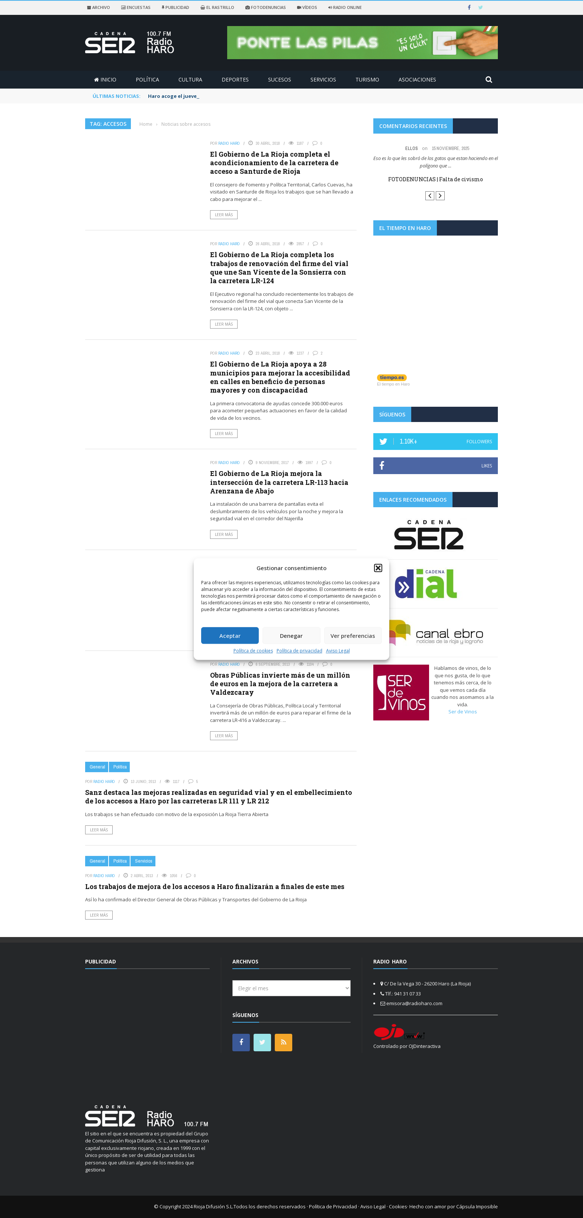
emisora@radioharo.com (414, 1003)
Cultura (190, 79)
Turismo (367, 79)
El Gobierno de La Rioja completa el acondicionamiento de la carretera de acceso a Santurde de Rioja (274, 163)
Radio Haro (229, 143)
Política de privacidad (299, 651)
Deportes (235, 79)
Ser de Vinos (462, 711)
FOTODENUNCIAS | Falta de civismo (435, 179)
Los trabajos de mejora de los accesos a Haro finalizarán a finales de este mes (214, 886)
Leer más (224, 214)
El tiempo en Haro (393, 384)
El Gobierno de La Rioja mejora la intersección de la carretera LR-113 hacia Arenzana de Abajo (279, 482)
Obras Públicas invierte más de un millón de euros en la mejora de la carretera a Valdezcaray (280, 684)
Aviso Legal (338, 651)
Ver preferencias (353, 635)
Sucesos (279, 79)
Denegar (291, 635)
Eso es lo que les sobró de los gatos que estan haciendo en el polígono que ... (435, 162)
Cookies (398, 1206)
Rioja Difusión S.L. (213, 1206)
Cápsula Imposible (477, 1206)
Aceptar (230, 635)
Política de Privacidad (333, 1206)
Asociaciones (417, 79)
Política (147, 79)
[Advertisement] (147, 1032)
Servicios (323, 79)
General (97, 767)
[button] (378, 568)
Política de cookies (253, 651)
